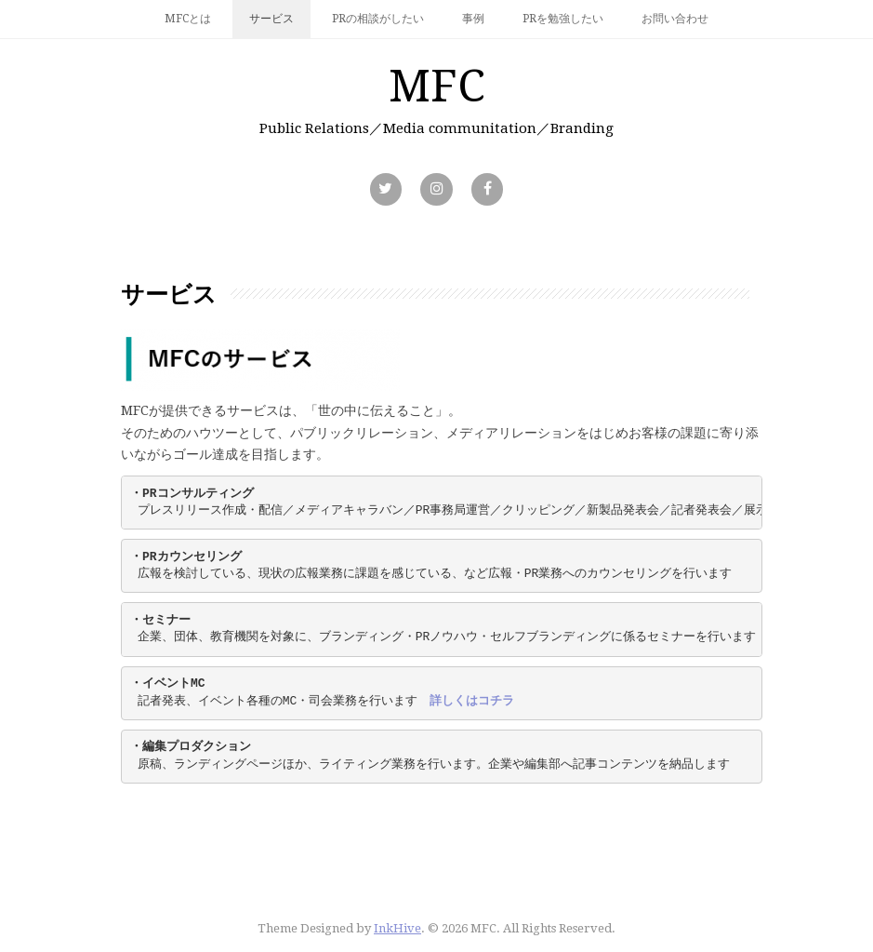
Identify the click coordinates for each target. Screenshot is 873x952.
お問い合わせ (675, 18)
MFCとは (188, 18)
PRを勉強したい (562, 18)
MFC (437, 86)
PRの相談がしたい (378, 18)
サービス (271, 18)
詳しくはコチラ (472, 701)
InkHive (397, 928)
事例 (473, 18)
